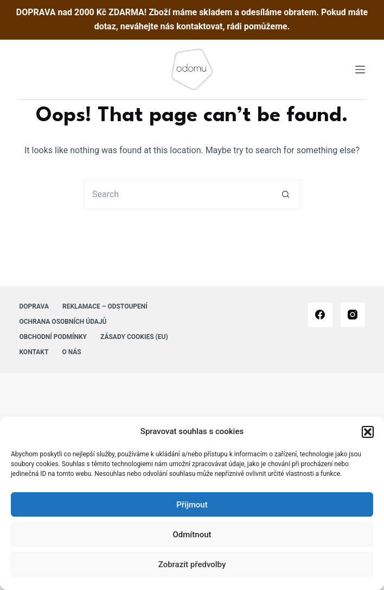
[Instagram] (353, 315)
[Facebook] (320, 315)
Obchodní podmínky (53, 337)
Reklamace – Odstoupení (105, 306)
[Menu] (360, 69)
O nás (71, 352)
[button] (367, 431)
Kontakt (33, 352)
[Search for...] (177, 194)
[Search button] (285, 194)
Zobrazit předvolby (192, 564)
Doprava (34, 306)
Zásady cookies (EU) (134, 337)
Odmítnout (192, 534)
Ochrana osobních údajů (62, 321)
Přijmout (191, 505)
